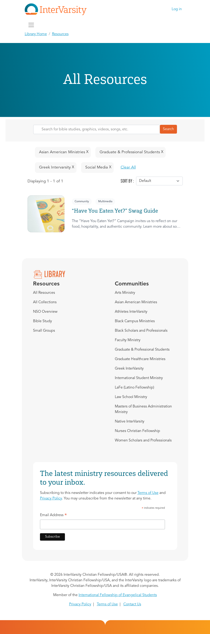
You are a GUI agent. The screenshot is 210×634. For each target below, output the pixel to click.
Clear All (128, 167)
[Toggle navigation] (31, 25)
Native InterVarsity (129, 421)
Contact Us (132, 604)
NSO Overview (45, 312)
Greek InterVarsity (129, 369)
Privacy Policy (51, 498)
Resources (60, 34)
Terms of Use (147, 493)
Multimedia (105, 201)
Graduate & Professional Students (142, 350)
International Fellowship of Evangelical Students (118, 595)
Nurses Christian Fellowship (137, 431)
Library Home (36, 34)
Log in (177, 9)
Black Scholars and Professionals (141, 331)
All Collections (45, 302)
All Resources (44, 293)
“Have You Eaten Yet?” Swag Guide (115, 210)
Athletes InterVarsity (131, 312)
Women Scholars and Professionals (143, 440)
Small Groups (44, 331)
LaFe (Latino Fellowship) (134, 387)
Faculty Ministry (127, 340)
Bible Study (42, 321)
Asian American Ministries (136, 302)
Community (82, 201)
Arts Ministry (125, 293)
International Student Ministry (139, 378)
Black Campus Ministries (135, 321)
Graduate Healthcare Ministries (140, 359)
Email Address (53, 516)
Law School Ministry (131, 397)
